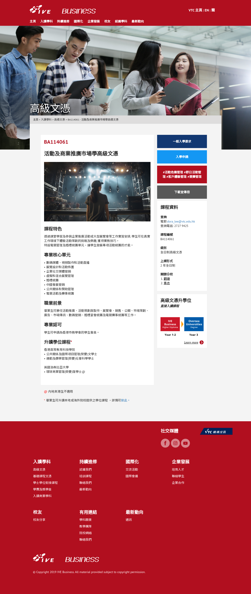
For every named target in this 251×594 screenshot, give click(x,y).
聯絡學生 (178, 476)
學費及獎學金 (42, 489)
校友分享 (39, 520)
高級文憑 (39, 469)
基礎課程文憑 (42, 476)
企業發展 (93, 21)
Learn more (191, 342)
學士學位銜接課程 (45, 483)
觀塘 (167, 279)
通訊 (129, 520)
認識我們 (85, 469)
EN (207, 10)
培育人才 (178, 469)
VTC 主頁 (195, 10)
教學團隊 (85, 526)
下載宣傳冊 (182, 192)
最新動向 (138, 21)
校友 (107, 21)
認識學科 (121, 21)
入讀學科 (46, 21)
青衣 (167, 283)
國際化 (78, 21)
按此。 (125, 400)
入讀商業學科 (42, 496)
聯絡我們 (85, 483)
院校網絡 (85, 533)
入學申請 (182, 157)
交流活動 (132, 469)
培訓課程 (85, 476)
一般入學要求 (182, 141)
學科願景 (85, 520)
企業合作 (178, 483)
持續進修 (63, 21)
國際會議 (132, 476)
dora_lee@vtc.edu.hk (181, 221)
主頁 (33, 21)
